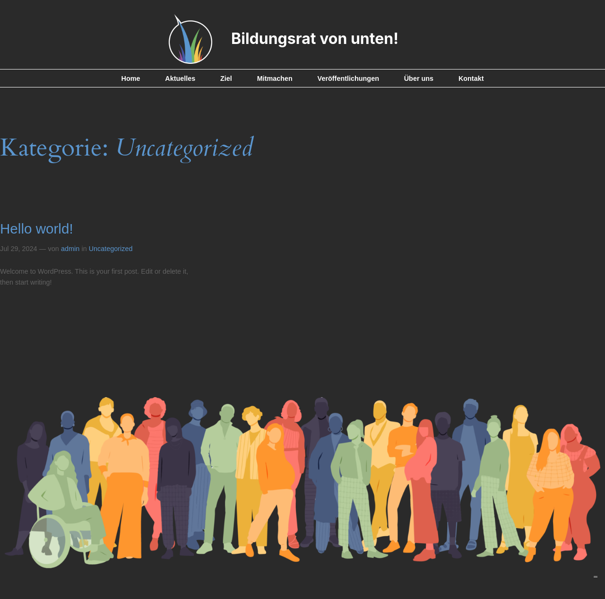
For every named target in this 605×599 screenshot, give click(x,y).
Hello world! (36, 228)
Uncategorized (111, 248)
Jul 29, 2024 (18, 248)
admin (70, 248)
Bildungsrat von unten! (314, 38)
